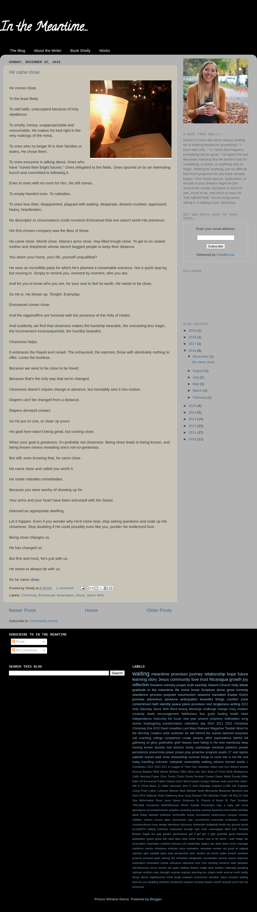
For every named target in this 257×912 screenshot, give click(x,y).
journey (196, 674)
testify (244, 872)
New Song (184, 795)
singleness (221, 704)
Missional (224, 790)
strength (165, 872)
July (196, 377)
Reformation (146, 800)
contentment (141, 704)
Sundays (242, 800)
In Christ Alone (147, 785)
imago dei (242, 838)
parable (154, 853)
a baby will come (236, 805)
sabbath (137, 757)
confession (231, 819)
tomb (170, 877)
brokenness (218, 814)
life (177, 690)
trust (204, 679)
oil (236, 848)
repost (232, 858)
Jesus (80, 595)
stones (136, 723)
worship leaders (203, 882)
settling (184, 867)
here (196, 742)
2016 (193, 350)
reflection (140, 684)
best (227, 810)
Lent (186, 728)
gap (159, 833)
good (230, 690)
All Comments (24, 650)
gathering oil (140, 742)
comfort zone (237, 699)
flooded (243, 829)
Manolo (173, 790)
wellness (164, 882)
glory (154, 742)
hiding (205, 742)
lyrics (233, 843)
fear (202, 714)
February (200, 397)
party (164, 853)
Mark (183, 790)
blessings (195, 709)
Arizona (137, 771)
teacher (186, 872)
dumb (244, 824)
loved (185, 690)
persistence (140, 752)
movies (217, 848)
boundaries (203, 814)
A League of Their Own (182, 766)
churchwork (179, 819)
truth (190, 685)
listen (225, 843)
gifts (213, 833)
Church (225, 685)
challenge (209, 709)
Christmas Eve (142, 728)
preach (232, 853)
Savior (177, 800)
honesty (242, 690)
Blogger (156, 899)
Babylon (148, 771)
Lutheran (162, 790)
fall (246, 738)
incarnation (65, 595)
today (136, 762)
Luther (152, 790)
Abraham (203, 766)
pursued (148, 858)
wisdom (188, 882)
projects (137, 858)
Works (104, 50)
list (170, 718)
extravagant (216, 829)
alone (221, 690)
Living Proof (139, 790)
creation (242, 709)
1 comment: (65, 588)
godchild (222, 833)
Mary (193, 728)
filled (228, 829)
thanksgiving (152, 723)
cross (154, 824)
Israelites (175, 728)
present (203, 718)
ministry (170, 685)
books (191, 814)
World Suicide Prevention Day (201, 805)
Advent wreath (239, 766)
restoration (138, 862)
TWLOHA (138, 805)
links (218, 843)
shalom (194, 867)
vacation (214, 877)
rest (209, 704)
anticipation (188, 699)
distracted (199, 824)
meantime (160, 674)
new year (189, 718)
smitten (219, 867)
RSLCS (237, 795)
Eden (135, 781)
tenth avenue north (228, 872)
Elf (141, 781)
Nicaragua (218, 679)
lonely (189, 747)
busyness (241, 733)
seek (158, 757)
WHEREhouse (170, 805)
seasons (203, 695)
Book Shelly (80, 50)
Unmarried (152, 805)
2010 (193, 439)
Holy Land (227, 781)
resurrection (187, 695)
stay (156, 872)
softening (230, 867)
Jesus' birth (95, 595)
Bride (229, 771)
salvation (242, 862)
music (178, 718)
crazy (232, 709)
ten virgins (209, 872)
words (241, 762)
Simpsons (188, 800)
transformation (172, 723)
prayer (181, 685)
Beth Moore (161, 771)
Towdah (230, 728)
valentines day (194, 723)
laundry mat (163, 747)
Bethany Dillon (178, 771)
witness (218, 762)
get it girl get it (199, 833)
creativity (138, 714)
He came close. (25, 72)
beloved (228, 733)
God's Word (183, 781)
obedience (140, 695)
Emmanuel (47, 595)
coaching (145, 738)
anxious (206, 810)
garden (167, 833)
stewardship (179, 757)
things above (140, 877)
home (192, 838)
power (170, 752)
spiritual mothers (142, 872)
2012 (193, 426)
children (137, 819)
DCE (156, 728)
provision (198, 704)
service (162, 867)
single (203, 867)
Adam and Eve (219, 766)
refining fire (168, 858)
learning (139, 679)
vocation (233, 877)
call (134, 738)
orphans (137, 853)
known (148, 747)
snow (166, 757)
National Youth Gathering (161, 795)
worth (217, 882)
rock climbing (209, 862)
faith (155, 704)
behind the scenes (208, 733)
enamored (176, 829)
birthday (243, 810)
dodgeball (212, 824)
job (184, 843)
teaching (197, 872)
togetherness (157, 877)
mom (182, 848)
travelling (147, 762)
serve (153, 867)
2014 (193, 412)
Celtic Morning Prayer (145, 776)
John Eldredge (201, 785)
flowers (136, 833)
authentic (177, 733)
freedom (156, 685)
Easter (232, 695)
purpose (170, 695)
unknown (161, 762)
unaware (187, 877)
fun (153, 833)
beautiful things (212, 699)
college (158, 738)
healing (222, 714)
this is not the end (235, 757)
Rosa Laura (163, 800)
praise (179, 752)
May (196, 384)
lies (212, 843)
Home (91, 610)
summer (194, 757)
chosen (148, 819)
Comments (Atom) (44, 621)
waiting (140, 673)
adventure (154, 699)
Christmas (29, 595)
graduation (138, 838)
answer (196, 810)
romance (224, 862)
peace (176, 704)
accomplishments (157, 810)
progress (212, 752)
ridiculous (175, 862)
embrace (162, 829)
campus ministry (237, 814)
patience (231, 747)
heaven (187, 742)
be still (189, 733)
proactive (198, 752)
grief (178, 742)
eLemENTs (139, 829)
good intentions (238, 833)
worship (201, 685)
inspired (165, 843)
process (156, 695)
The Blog (17, 50)
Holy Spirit (240, 781)
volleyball (175, 762)
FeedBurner (226, 255)
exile (204, 829)
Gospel (195, 781)
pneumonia (157, 752)
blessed (153, 814)
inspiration (153, 843)
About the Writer (48, 50)
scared (149, 757)
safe (233, 862)
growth (235, 679)
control (244, 819)
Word (173, 709)
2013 (193, 419)
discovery (186, 824)
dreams (198, 738)
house (200, 838)
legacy (205, 843)
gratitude (139, 690)
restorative (153, 862)
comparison (173, 738)
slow (211, 867)
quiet (157, 858)
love (195, 679)
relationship (214, 674)
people (243, 747)
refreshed (182, 858)
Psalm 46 (226, 795)
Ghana (170, 781)
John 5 (186, 785)
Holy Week (240, 685)
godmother (166, 742)
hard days (174, 838)
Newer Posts (22, 610)
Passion (197, 795)
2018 (193, 337)
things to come (211, 757)
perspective (181, 853)
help (184, 838)
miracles (173, 848)
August (198, 371)
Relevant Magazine (210, 728)
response (242, 858)
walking (207, 762)
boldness (165, 814)
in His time (217, 742)
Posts (18, 641)
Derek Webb (223, 776)
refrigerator (195, 858)
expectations (222, 738)
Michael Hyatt (195, 790)
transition (219, 695)
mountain (205, 848)
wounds (226, 882)
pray (188, 752)
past (170, 853)
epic (197, 829)
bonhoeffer (179, 814)
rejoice (243, 752)
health (234, 714)
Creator (209, 776)
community (180, 679)
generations (180, 833)
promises (179, 674)
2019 (193, 330)
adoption (174, 810)
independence (142, 718)
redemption (232, 718)
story (152, 679)
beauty (183, 709)
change (222, 709)
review (164, 862)
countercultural (141, 824)
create (186, 738)
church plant (162, 819)
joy (245, 679)
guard (150, 838)
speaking (242, 867)
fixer (234, 829)
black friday (139, 814)
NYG (142, 795)
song (244, 718)
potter (223, 853)
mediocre (138, 848)
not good (228, 848)
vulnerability (192, 762)
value (223, 877)
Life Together (240, 785)
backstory (218, 810)
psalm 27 (225, 752)
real (235, 752)
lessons (178, 747)
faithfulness (189, 714)
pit (208, 853)
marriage (242, 843)
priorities (243, 853)
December (201, 356)
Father (161, 781)
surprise (175, 872)
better (234, 810)
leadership (194, 843)
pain (146, 853)
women (230, 762)
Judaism (217, 785)
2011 (193, 432)
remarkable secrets (215, 858)
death (151, 714)
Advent (213, 685)
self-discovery (140, 867)
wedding (153, 882)
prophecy (216, 718)
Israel (195, 690)
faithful (237, 738)
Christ (180, 776)
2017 (193, 344)
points (215, 853)
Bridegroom (241, 771)
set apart (173, 867)
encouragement (168, 714)
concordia (217, 819)
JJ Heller (163, 785)
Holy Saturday (142, 709)
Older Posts (159, 610)
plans (186, 704)
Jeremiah (175, 785)
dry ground (233, 824)
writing (235, 704)
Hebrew (215, 781)
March (198, 390)
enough (188, 829)
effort (208, 738)
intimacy (176, 843)
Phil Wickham (211, 795)
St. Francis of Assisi (209, 800)
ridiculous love (191, 862)
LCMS (227, 785)
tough (177, 877)
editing (152, 829)
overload (218, 747)
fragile (146, 833)
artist (166, 733)
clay (190, 819)
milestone (160, 848)
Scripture (208, 690)
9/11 (164, 766)
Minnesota (211, 790)
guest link (161, 838)
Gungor (204, 781)
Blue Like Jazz (197, 771)
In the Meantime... (44, 28)
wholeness (176, 882)
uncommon (200, 877)
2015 (193, 406)
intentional (233, 742)
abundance (139, 810)
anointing (185, 810)
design (163, 824)
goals (211, 714)
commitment (202, 819)
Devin (165, 728)
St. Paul (230, 800)
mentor (149, 848)
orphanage (202, 747)
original (243, 848)
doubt (222, 824)
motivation (193, 848)
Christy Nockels (194, 776)
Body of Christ (216, 771)
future (243, 674)
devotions (174, 824)
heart (244, 714)
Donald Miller (240, 776)
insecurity (159, 718)
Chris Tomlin (168, 776)
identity (165, 704)
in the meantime (160, 690)
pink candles (198, 853)
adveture (171, 699)
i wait (231, 838)
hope (231, 674)
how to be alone (215, 838)
